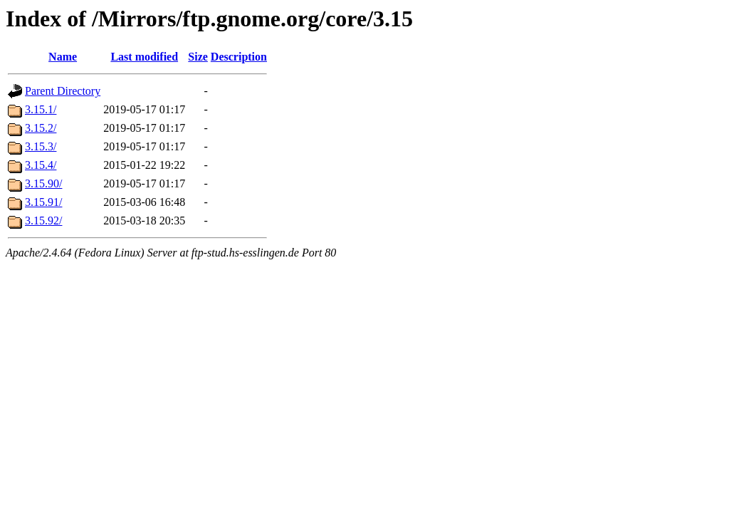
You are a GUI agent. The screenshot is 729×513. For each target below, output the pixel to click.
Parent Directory (62, 91)
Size (198, 57)
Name (62, 57)
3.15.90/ (43, 183)
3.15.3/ (40, 146)
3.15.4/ (40, 165)
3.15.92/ (43, 220)
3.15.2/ (40, 128)
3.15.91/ (43, 202)
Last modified (144, 57)
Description (239, 57)
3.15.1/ (40, 109)
